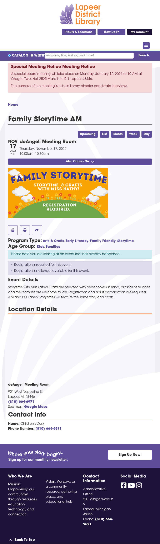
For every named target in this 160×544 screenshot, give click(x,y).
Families (53, 247)
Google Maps (36, 407)
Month (118, 134)
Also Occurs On (80, 161)
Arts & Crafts (53, 241)
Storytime (125, 241)
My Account (140, 32)
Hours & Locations (78, 32)
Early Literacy (77, 241)
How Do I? (111, 32)
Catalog (20, 55)
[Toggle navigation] (146, 45)
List (104, 134)
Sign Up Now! (130, 455)
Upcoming (88, 134)
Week (133, 134)
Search (144, 55)
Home (13, 105)
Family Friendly (103, 241)
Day (147, 134)
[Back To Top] (80, 540)
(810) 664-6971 (21, 402)
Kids (40, 247)
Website (41, 55)
